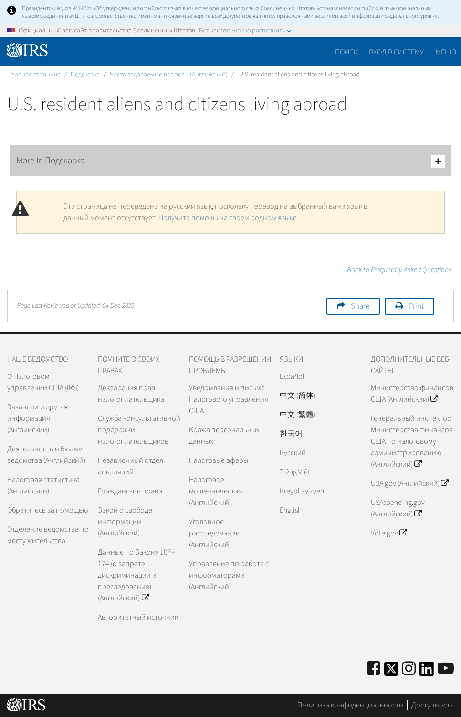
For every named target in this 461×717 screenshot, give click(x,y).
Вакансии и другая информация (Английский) (37, 418)
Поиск (346, 52)
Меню (446, 52)
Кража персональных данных (224, 436)
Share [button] (360, 306)
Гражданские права (130, 491)
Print (416, 306)
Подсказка (85, 74)
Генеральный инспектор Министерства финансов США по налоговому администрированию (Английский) (412, 441)
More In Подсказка (230, 161)
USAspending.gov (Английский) (398, 508)
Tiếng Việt (295, 472)
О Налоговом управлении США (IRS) (43, 382)
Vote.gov (389, 533)
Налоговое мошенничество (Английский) (215, 491)
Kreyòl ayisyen (302, 491)
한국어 (291, 433)
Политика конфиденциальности (350, 705)
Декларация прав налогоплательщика (131, 394)
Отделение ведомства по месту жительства (48, 535)
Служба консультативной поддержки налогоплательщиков (139, 430)
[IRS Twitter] (391, 672)
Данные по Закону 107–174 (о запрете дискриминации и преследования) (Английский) (136, 575)
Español (292, 376)
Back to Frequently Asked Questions (399, 270)
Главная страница (35, 74)
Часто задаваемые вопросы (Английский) (169, 74)
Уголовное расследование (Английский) (214, 533)
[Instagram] (409, 669)
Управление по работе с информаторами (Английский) (229, 575)
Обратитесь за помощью (47, 510)
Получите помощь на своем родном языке (227, 218)
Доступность (432, 705)
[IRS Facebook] (373, 669)
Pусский (293, 453)
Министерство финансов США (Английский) (412, 394)
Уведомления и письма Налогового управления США (228, 399)
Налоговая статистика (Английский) (43, 485)
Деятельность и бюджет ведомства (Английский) (46, 455)
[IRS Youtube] (446, 669)
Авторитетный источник (138, 617)
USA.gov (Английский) (409, 483)
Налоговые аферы (218, 460)
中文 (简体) (297, 395)
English (291, 510)
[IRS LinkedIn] (426, 672)
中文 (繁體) (297, 414)
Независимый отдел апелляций (130, 466)
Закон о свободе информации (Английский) (125, 521)
